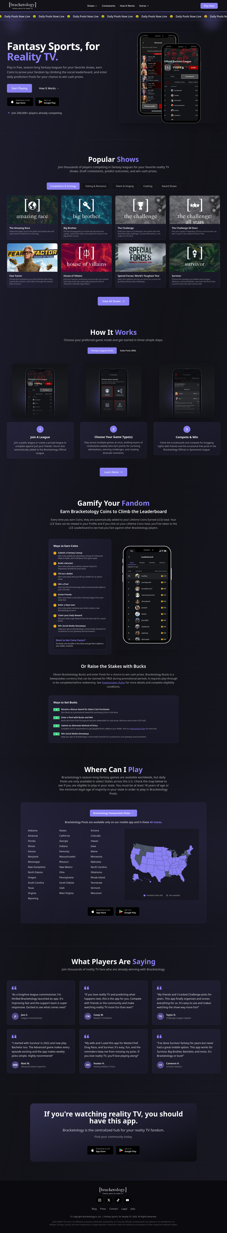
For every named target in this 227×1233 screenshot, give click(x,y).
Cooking (147, 186)
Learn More (113, 472)
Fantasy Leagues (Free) (102, 350)
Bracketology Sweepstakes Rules (113, 813)
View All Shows (113, 301)
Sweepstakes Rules (113, 682)
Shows (92, 5)
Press (103, 1208)
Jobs (133, 1208)
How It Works (127, 5)
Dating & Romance (96, 186)
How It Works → (49, 88)
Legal (124, 1208)
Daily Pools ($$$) (128, 350)
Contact (113, 1208)
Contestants (108, 5)
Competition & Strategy (63, 186)
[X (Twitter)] (108, 1200)
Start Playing (19, 88)
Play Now (209, 5)
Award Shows (169, 186)
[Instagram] (99, 1200)
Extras (144, 5)
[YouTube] (127, 1200)
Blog (94, 1208)
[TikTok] (118, 1200)
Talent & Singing (125, 186)
